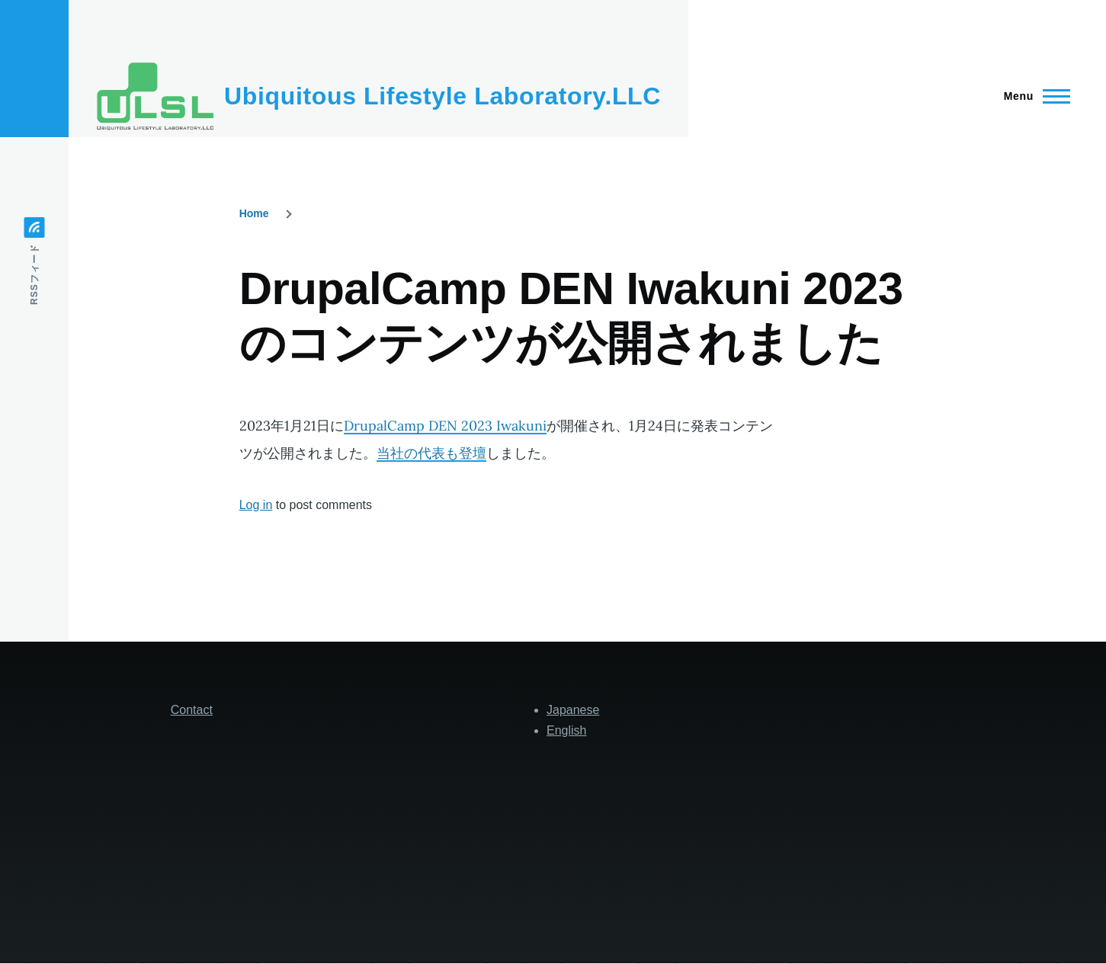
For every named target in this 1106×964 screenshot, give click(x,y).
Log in (256, 504)
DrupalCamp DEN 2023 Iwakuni (445, 425)
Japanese (573, 709)
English (566, 730)
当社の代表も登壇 (431, 453)
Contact (192, 709)
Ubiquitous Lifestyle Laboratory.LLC (442, 96)
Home (254, 213)
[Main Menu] (1032, 96)
